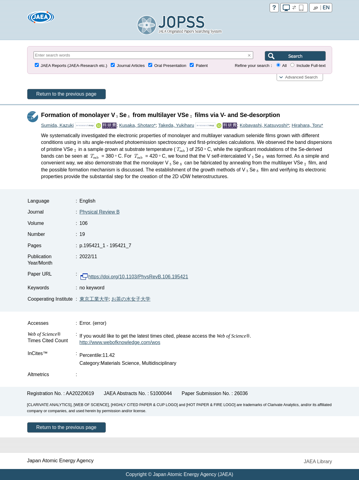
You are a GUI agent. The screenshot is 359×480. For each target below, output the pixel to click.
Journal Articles (131, 65)
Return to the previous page (66, 94)
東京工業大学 (94, 299)
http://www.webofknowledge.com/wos (120, 342)
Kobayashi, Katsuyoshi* (264, 125)
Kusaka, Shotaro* (137, 125)
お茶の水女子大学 (130, 299)
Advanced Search (301, 77)
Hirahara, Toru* (307, 125)
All (284, 65)
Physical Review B (100, 211)
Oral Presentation (170, 65)
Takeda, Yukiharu (176, 125)
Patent (202, 65)
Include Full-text (310, 65)
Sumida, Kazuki (57, 125)
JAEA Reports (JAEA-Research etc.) (74, 65)
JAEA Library (318, 461)
